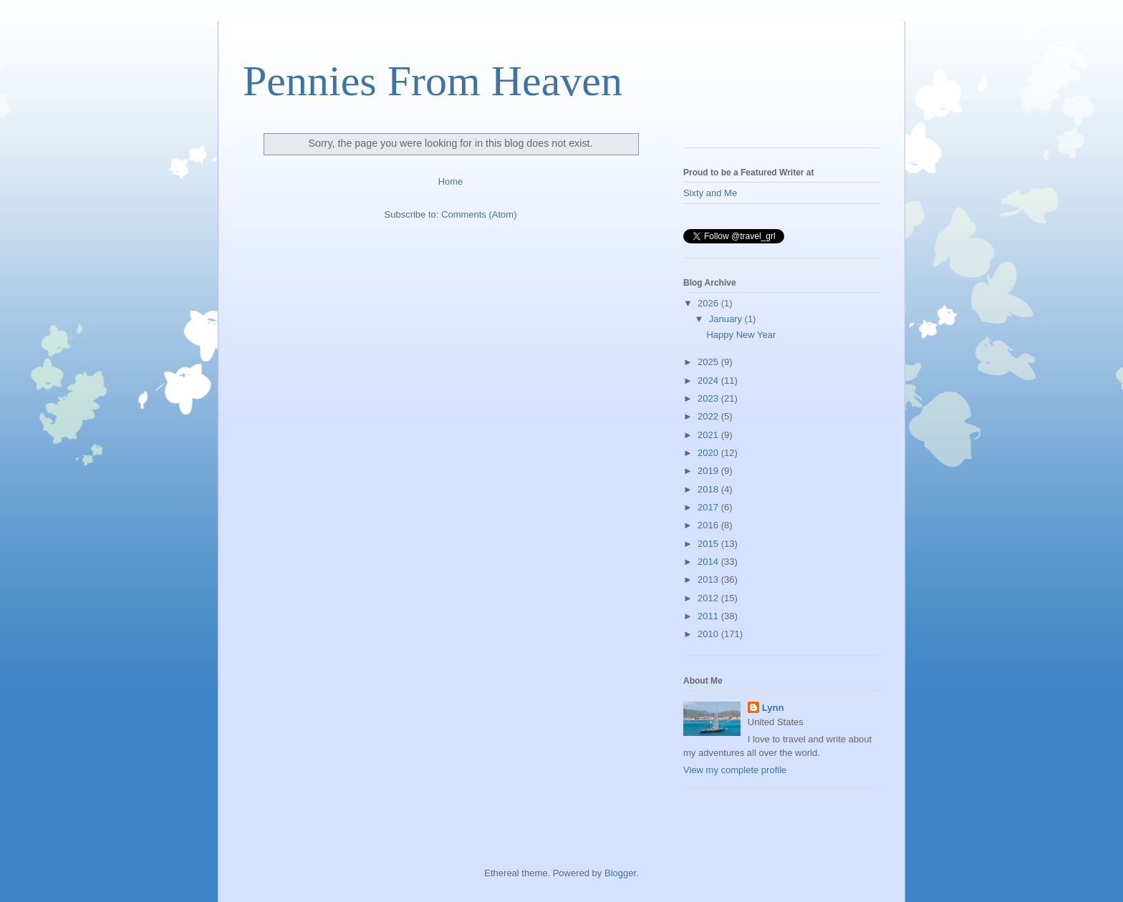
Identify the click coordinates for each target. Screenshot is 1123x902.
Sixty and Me (710, 193)
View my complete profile (734, 770)
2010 (709, 634)
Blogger (620, 873)
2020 (709, 452)
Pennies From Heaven (432, 81)
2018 (709, 489)
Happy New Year (741, 334)
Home (450, 181)
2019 (709, 470)
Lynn (773, 707)
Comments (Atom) (478, 214)
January (727, 319)
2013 (709, 579)
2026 (709, 303)
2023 (709, 398)
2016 (709, 525)
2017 (709, 507)
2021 (709, 435)
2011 (709, 616)
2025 (709, 362)
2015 (709, 543)
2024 (709, 380)
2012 (709, 598)
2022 (709, 416)
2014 (709, 561)
